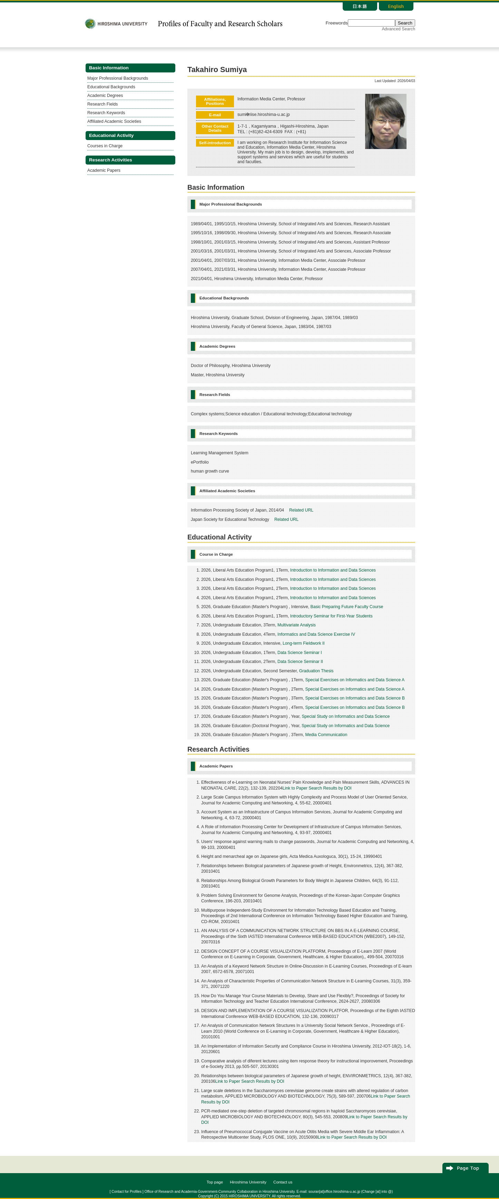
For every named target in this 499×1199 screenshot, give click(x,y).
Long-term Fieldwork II (304, 643)
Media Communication (326, 734)
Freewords (337, 23)
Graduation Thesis (316, 670)
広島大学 (116, 24)
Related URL (301, 510)
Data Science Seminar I (299, 652)
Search (405, 23)
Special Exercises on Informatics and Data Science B (355, 698)
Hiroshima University (248, 1182)
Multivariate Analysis (296, 625)
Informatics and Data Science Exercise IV (316, 634)
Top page (215, 1182)
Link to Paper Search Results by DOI (317, 788)
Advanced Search (398, 29)
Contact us (282, 1182)
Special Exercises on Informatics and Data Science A (355, 679)
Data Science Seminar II (300, 661)
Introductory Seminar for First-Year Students (331, 616)
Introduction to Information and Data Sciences (333, 570)
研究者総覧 (220, 24)
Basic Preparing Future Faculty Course (347, 606)
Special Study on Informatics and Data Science (346, 716)
